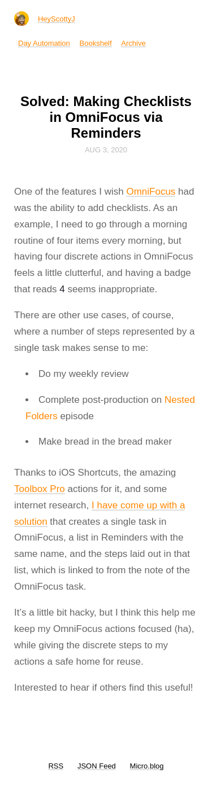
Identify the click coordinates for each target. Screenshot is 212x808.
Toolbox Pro (39, 489)
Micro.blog (147, 766)
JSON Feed (96, 766)
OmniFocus (150, 191)
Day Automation (44, 43)
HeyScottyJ (56, 19)
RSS (55, 766)
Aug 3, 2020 (106, 150)
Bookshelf (96, 43)
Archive (133, 43)
